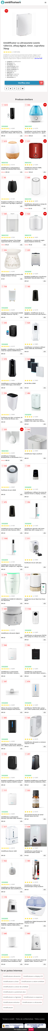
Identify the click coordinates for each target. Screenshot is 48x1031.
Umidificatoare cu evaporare (33, 997)
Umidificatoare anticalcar (11, 1002)
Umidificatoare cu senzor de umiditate (15, 987)
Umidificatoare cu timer (11, 981)
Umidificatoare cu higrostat (12, 997)
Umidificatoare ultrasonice (11, 976)
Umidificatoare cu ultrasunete (32, 1002)
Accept (31, 1029)
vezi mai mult (38, 58)
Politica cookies (40, 1019)
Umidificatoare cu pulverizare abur (14, 992)
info (21, 135)
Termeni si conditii (9, 1019)
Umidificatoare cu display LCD (33, 976)
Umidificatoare (8, 1008)
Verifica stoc (30, 83)
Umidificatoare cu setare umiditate (32, 981)
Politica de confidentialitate (24, 1019)
